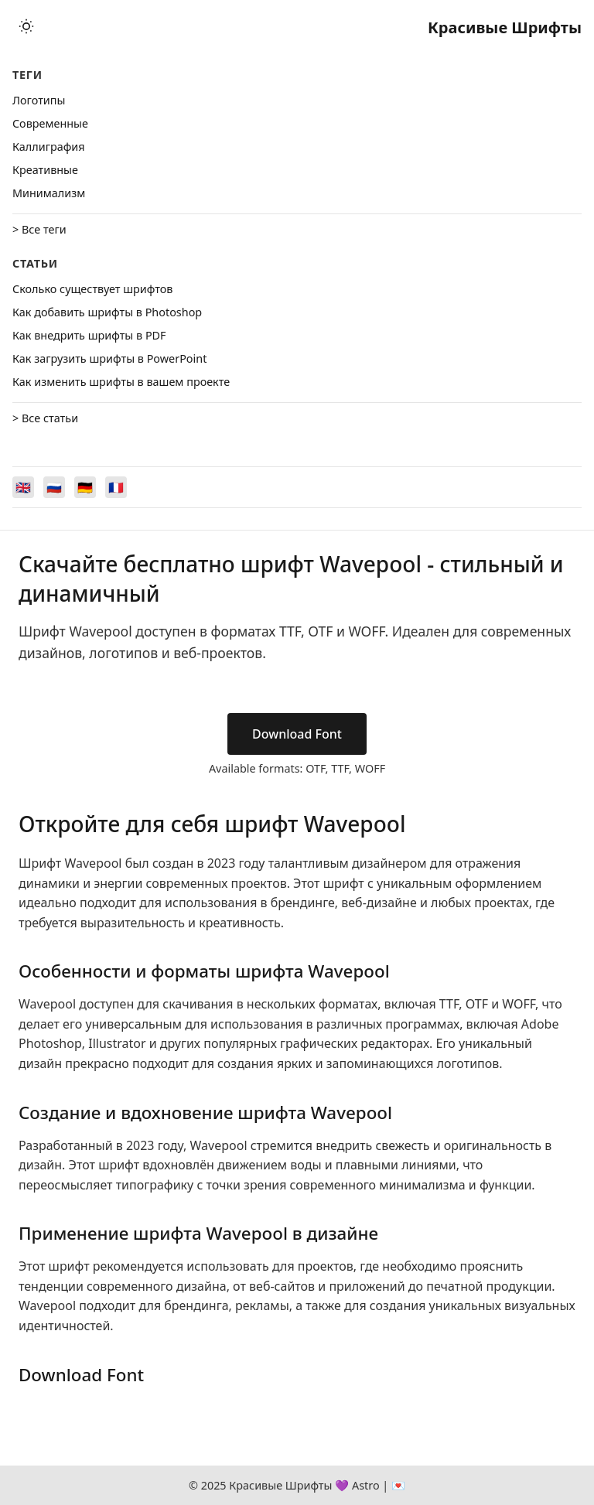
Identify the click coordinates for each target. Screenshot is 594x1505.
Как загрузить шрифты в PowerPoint (109, 358)
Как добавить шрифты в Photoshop (107, 312)
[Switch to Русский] (54, 487)
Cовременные (50, 123)
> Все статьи (45, 418)
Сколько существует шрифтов (92, 289)
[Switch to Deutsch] (85, 487)
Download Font (297, 733)
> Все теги (39, 229)
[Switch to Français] (116, 487)
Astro (366, 1485)
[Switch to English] (23, 487)
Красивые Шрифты (505, 27)
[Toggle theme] (26, 27)
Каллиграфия (48, 146)
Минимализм (48, 193)
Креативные (45, 169)
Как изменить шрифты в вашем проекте (121, 381)
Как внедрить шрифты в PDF (89, 335)
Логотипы (38, 100)
